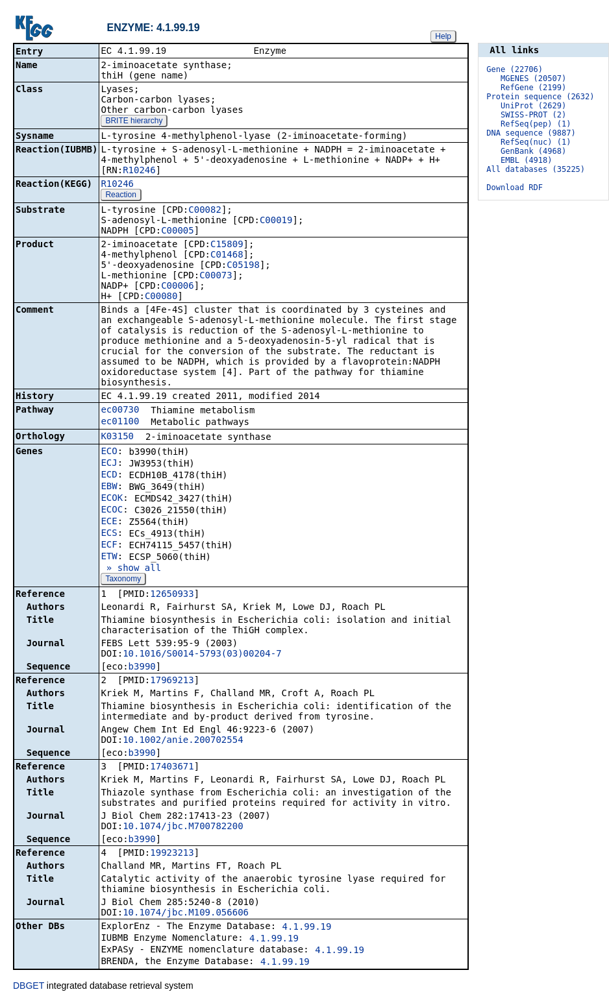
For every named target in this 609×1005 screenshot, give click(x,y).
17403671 (171, 767)
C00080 (161, 297)
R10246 (139, 171)
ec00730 (120, 411)
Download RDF (514, 187)
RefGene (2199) (533, 87)
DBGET (28, 987)
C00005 (177, 231)
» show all (131, 569)
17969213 (171, 681)
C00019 (276, 221)
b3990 (142, 667)
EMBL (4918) (526, 160)
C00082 (204, 211)
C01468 (226, 255)
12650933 (171, 595)
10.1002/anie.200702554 (183, 741)
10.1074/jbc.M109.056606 (186, 913)
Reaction (120, 195)
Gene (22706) (514, 69)
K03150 (117, 437)
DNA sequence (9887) (530, 133)
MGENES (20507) (533, 78)
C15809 (226, 245)
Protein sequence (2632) (540, 96)
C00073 (215, 276)
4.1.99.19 (307, 928)
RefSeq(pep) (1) (536, 123)
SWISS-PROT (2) (533, 114)
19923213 (171, 854)
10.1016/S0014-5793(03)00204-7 (202, 654)
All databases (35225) (535, 169)
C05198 (243, 266)
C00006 (177, 287)
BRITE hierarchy (133, 122)
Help (443, 36)
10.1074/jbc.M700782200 (183, 827)
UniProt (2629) (533, 105)
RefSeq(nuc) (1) (536, 142)
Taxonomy (123, 580)
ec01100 (120, 422)
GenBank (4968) (533, 151)
